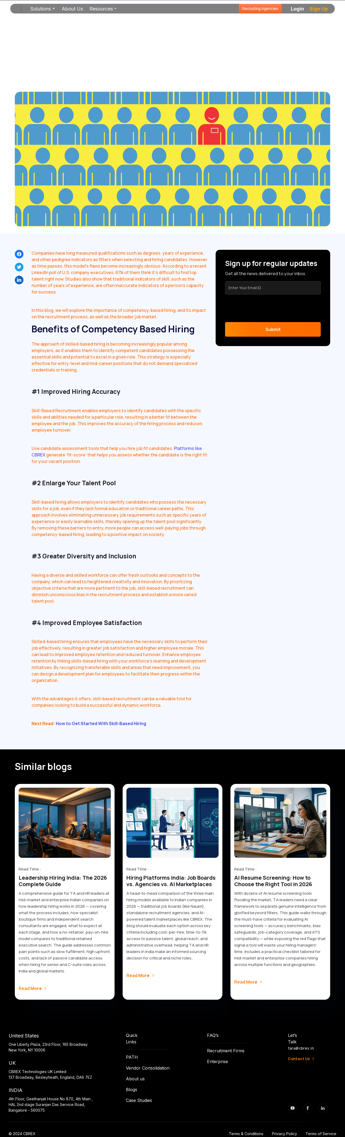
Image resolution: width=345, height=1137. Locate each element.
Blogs (131, 1089)
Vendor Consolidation (148, 1068)
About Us (72, 9)
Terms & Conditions (246, 1133)
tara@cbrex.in (301, 1048)
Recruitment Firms (225, 1050)
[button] (43, 8)
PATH (132, 1057)
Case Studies (139, 1100)
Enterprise (217, 1061)
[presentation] (266, 308)
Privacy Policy (284, 1133)
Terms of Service (321, 1133)
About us (135, 1078)
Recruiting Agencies (260, 8)
